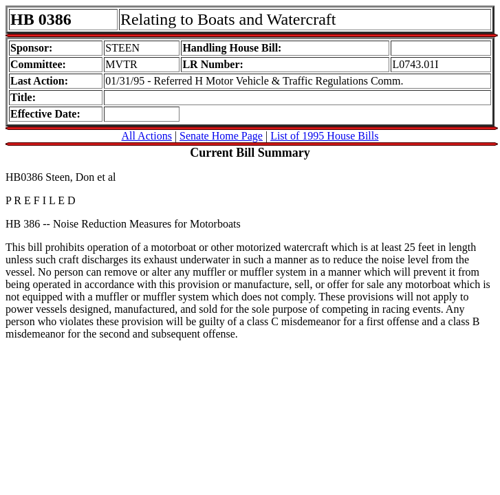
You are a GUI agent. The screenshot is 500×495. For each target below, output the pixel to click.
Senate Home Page (221, 136)
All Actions (147, 136)
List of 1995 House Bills (324, 136)
